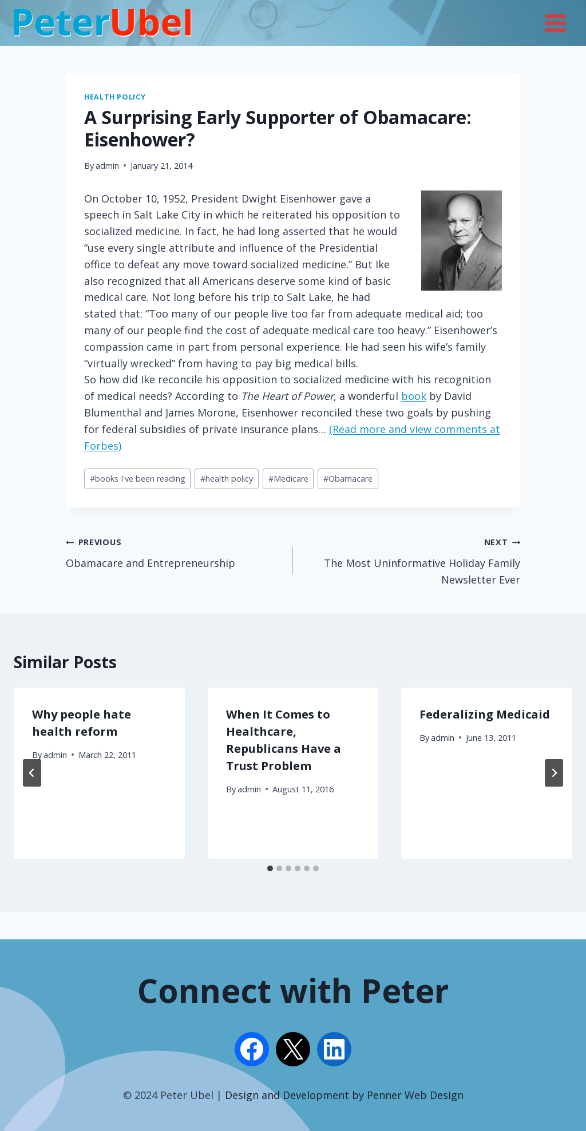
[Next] (554, 773)
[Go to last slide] (32, 773)
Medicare (288, 478)
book (413, 396)
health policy (226, 478)
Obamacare (348, 478)
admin (107, 165)
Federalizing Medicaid (484, 714)
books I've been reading (137, 478)
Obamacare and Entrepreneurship (174, 551)
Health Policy (114, 97)
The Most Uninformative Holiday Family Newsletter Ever (411, 559)
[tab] (270, 868)
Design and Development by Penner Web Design (344, 1095)
